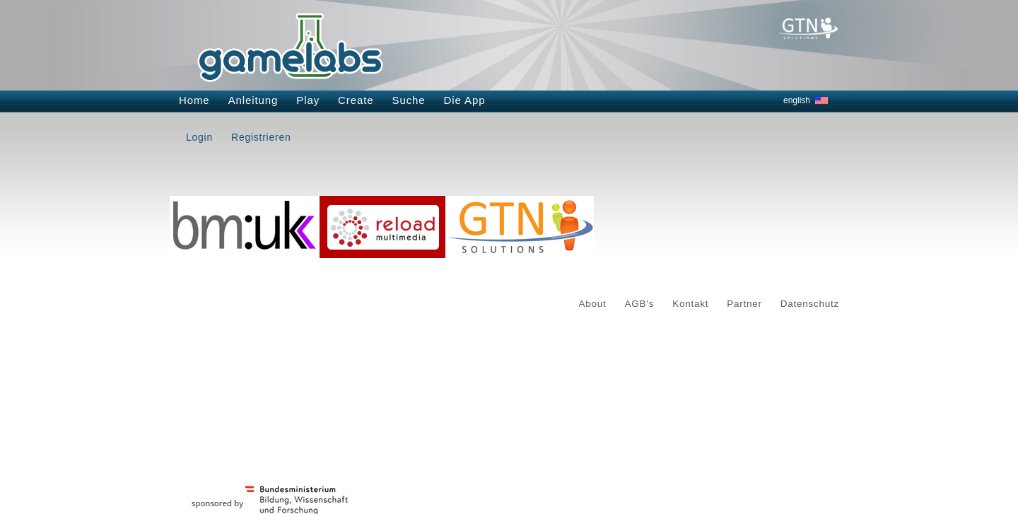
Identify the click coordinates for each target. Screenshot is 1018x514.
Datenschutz (809, 303)
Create (355, 100)
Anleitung (253, 100)
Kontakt (690, 303)
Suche (409, 100)
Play (308, 100)
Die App (465, 100)
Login (199, 137)
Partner (744, 303)
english (796, 100)
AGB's (640, 303)
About (593, 303)
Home (194, 100)
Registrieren (261, 137)
